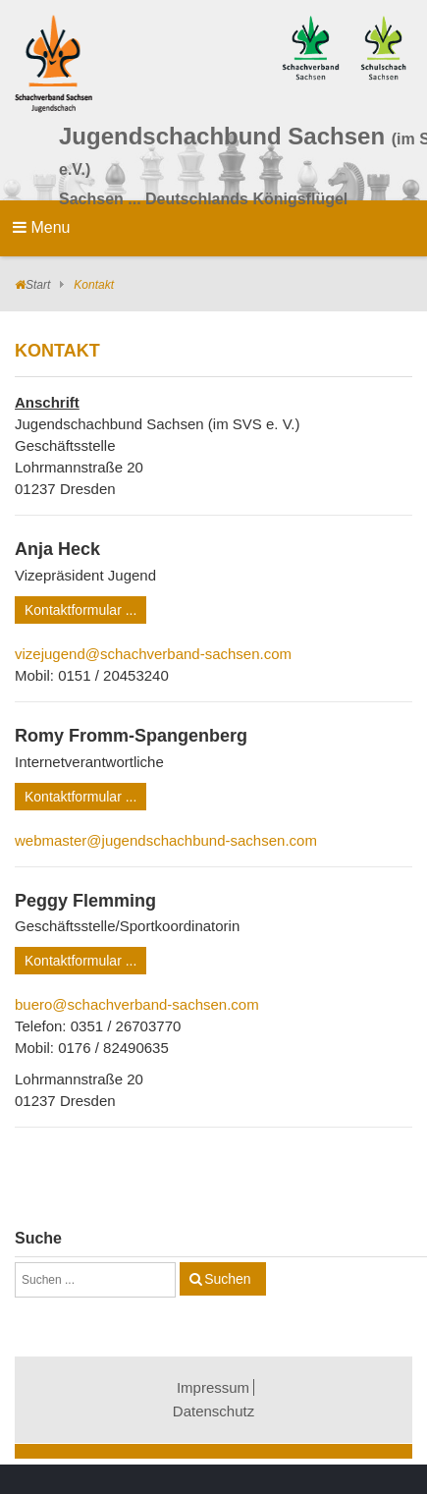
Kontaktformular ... (80, 610)
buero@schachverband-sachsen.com (137, 1004)
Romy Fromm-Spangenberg (131, 736)
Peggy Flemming (85, 901)
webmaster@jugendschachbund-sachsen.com (166, 840)
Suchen (227, 1279)
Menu (41, 227)
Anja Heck (57, 549)
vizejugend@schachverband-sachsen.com (153, 653)
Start (38, 285)
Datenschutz (213, 1411)
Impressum (213, 1387)
